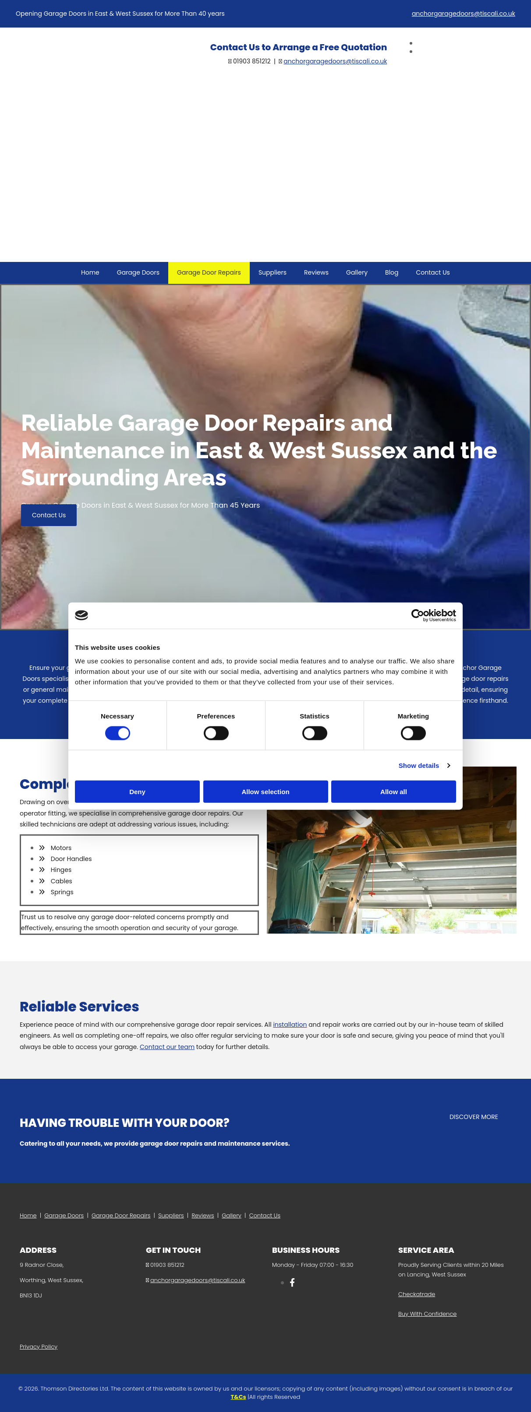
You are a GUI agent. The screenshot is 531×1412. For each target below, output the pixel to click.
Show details (419, 765)
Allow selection (265, 791)
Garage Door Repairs (209, 272)
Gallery (357, 272)
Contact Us (433, 272)
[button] (49, 515)
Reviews (316, 272)
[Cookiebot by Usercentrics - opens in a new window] (417, 615)
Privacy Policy (38, 1346)
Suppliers (272, 272)
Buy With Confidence (427, 1314)
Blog (391, 272)
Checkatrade (416, 1294)
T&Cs (238, 1397)
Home (90, 272)
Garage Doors (138, 272)
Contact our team (167, 1046)
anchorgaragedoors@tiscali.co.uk (463, 13)
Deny (137, 791)
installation (290, 1024)
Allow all (393, 791)
